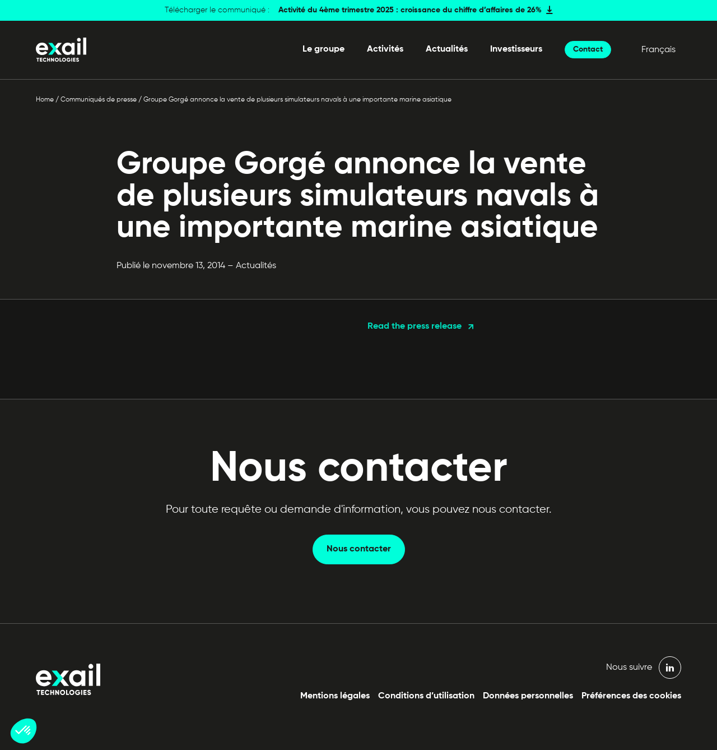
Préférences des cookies (631, 696)
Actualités (447, 49)
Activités (385, 49)
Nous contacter (359, 549)
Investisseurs (516, 49)
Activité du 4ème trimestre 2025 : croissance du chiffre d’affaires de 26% (410, 10)
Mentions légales (335, 696)
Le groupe (323, 49)
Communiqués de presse (98, 99)
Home (45, 99)
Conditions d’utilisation (426, 696)
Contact (588, 49)
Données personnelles (528, 696)
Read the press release (414, 326)
